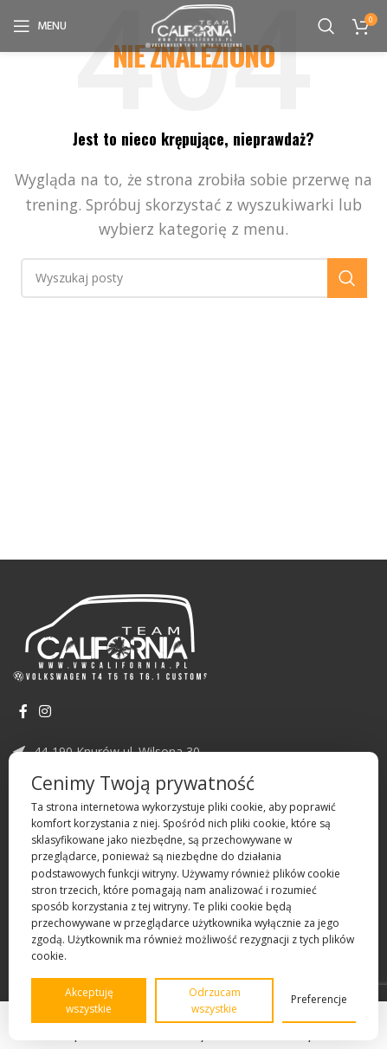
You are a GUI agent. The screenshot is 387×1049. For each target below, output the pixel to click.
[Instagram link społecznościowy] (44, 712)
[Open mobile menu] (39, 26)
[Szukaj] (326, 26)
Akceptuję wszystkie (89, 1000)
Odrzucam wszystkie (215, 1000)
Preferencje (319, 999)
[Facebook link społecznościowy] (23, 712)
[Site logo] (193, 24)
